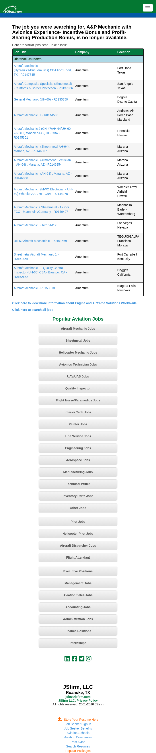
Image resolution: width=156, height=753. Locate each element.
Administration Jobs (78, 619)
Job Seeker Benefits (78, 728)
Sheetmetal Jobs (78, 340)
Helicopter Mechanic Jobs (78, 352)
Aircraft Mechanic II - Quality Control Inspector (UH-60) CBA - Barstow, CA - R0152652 (40, 272)
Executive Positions (78, 571)
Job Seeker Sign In (78, 724)
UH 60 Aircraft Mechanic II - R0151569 (40, 241)
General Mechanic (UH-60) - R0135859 (41, 99)
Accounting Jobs (78, 607)
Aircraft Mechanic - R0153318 (34, 288)
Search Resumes (78, 746)
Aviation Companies (78, 737)
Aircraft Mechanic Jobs (78, 328)
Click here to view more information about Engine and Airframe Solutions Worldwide (74, 303)
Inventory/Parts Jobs (78, 496)
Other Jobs (78, 508)
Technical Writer (78, 484)
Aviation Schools (77, 733)
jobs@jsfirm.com (77, 697)
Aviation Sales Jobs (78, 595)
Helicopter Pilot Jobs (77, 533)
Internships (78, 643)
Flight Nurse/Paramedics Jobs (78, 400)
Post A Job (78, 742)
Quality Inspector (78, 388)
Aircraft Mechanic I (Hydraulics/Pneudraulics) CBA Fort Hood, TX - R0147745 (43, 70)
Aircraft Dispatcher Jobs (78, 545)
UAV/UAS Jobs (78, 376)
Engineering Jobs (78, 448)
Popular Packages (78, 751)
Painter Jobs (78, 424)
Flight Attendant (78, 557)
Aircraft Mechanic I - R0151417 (35, 225)
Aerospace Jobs (78, 460)
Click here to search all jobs (32, 310)
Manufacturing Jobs (78, 472)
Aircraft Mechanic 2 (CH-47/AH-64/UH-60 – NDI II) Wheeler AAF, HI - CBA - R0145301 (42, 133)
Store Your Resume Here (78, 719)
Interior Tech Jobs (78, 412)
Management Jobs (78, 583)
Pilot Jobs (78, 521)
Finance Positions (78, 631)
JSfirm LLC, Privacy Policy (78, 700)
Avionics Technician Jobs (78, 364)
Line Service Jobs (78, 436)
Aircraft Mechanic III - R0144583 (36, 115)
